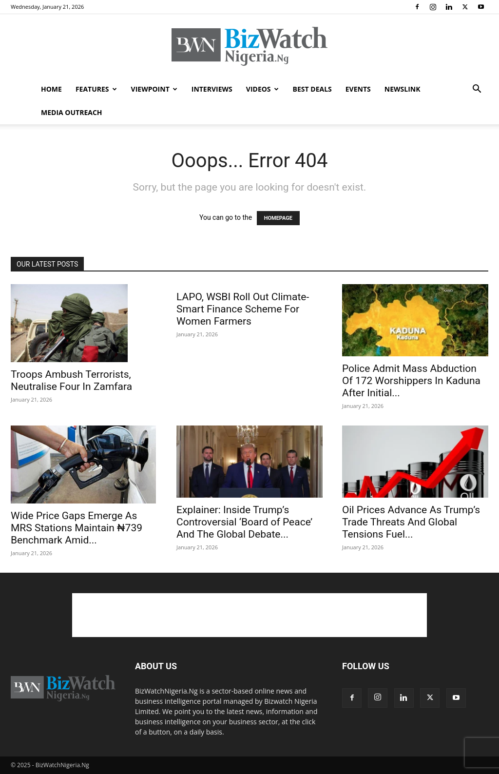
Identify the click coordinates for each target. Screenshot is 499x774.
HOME (51, 89)
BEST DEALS (312, 89)
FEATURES (96, 89)
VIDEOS (262, 89)
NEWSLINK (402, 89)
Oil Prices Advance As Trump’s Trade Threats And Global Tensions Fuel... (411, 522)
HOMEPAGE (278, 218)
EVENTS (358, 89)
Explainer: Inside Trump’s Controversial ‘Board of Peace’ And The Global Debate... (244, 522)
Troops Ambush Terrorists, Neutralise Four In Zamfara (71, 380)
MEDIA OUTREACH (71, 112)
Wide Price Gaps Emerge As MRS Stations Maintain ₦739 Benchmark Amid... (76, 528)
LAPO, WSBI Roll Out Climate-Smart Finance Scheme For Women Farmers (242, 309)
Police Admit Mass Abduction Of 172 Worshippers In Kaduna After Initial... (411, 381)
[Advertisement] (249, 615)
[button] (476, 90)
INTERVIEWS (212, 89)
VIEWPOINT (154, 89)
